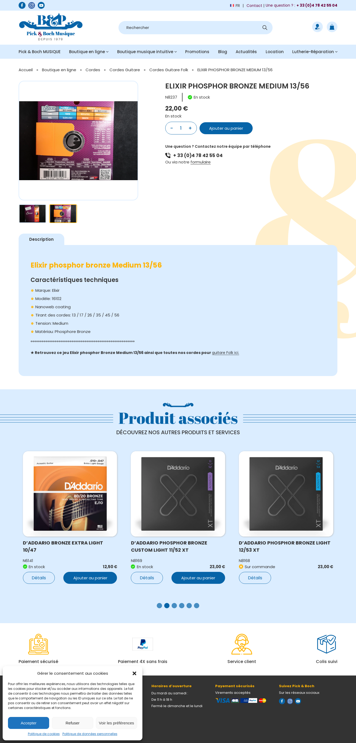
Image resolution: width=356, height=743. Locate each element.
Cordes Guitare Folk (168, 70)
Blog (222, 51)
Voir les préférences (116, 723)
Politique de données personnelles (89, 734)
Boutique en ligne (87, 51)
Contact (254, 5)
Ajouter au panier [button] (90, 578)
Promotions (197, 51)
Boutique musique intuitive (145, 51)
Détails (39, 578)
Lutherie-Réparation (313, 51)
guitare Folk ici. (225, 352)
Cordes (93, 70)
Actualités (246, 51)
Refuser (73, 723)
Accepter (28, 723)
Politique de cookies (44, 734)
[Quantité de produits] (181, 128)
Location (275, 51)
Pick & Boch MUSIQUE (40, 51)
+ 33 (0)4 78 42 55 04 (198, 155)
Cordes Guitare (124, 70)
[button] (134, 673)
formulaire (200, 162)
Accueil (26, 70)
